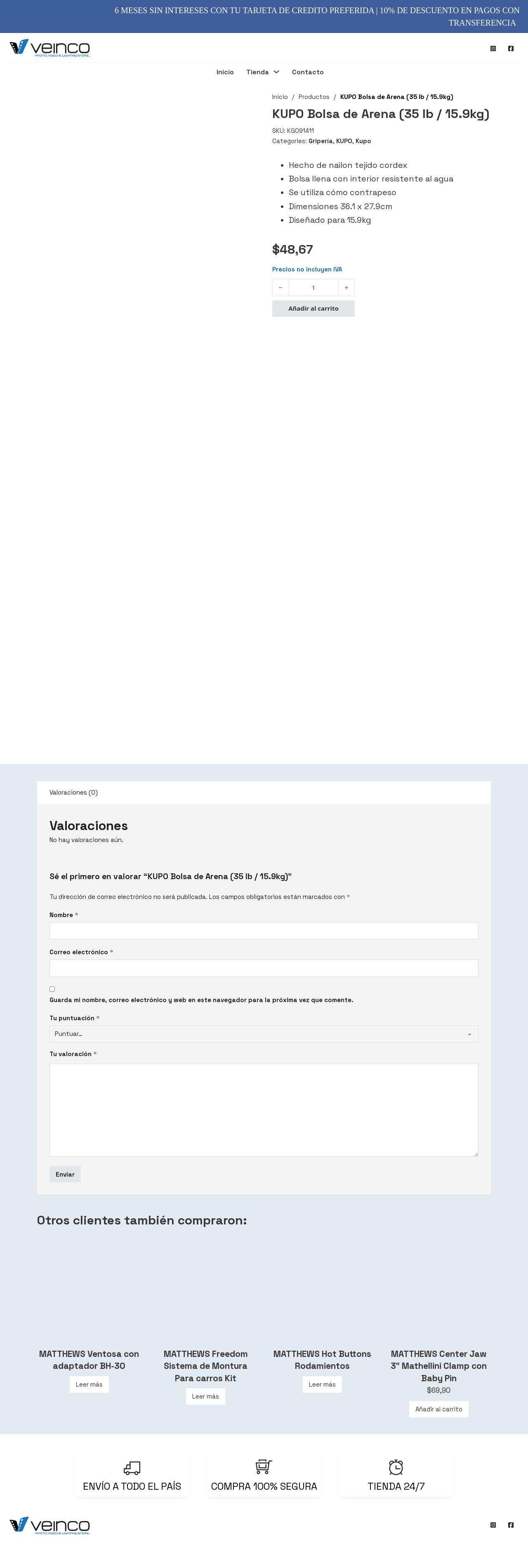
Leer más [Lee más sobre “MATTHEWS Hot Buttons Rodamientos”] (322, 1384)
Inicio (225, 72)
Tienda (257, 72)
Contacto (308, 72)
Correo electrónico (81, 952)
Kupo (363, 141)
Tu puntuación (75, 1018)
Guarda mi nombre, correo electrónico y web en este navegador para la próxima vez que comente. (202, 1000)
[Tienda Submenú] (276, 72)
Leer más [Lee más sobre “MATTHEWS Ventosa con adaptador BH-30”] (89, 1384)
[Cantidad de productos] (313, 287)
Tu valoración (73, 1054)
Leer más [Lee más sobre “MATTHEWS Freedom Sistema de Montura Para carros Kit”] (205, 1396)
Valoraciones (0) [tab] (74, 792)
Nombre (64, 915)
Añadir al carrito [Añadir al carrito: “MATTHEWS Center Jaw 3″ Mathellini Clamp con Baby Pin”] (438, 1409)
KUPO (344, 141)
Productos (314, 97)
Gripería (321, 141)
